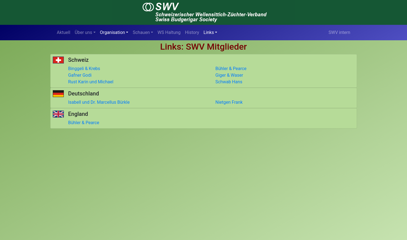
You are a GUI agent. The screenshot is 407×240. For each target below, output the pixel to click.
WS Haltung (169, 32)
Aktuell (63, 32)
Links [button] (209, 32)
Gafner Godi (80, 75)
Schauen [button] (141, 32)
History (192, 32)
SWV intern (339, 32)
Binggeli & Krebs (84, 68)
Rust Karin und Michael (91, 81)
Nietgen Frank (229, 102)
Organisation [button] (112, 32)
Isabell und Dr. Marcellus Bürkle (99, 102)
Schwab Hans (229, 81)
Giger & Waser (229, 75)
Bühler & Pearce (231, 68)
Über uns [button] (83, 32)
